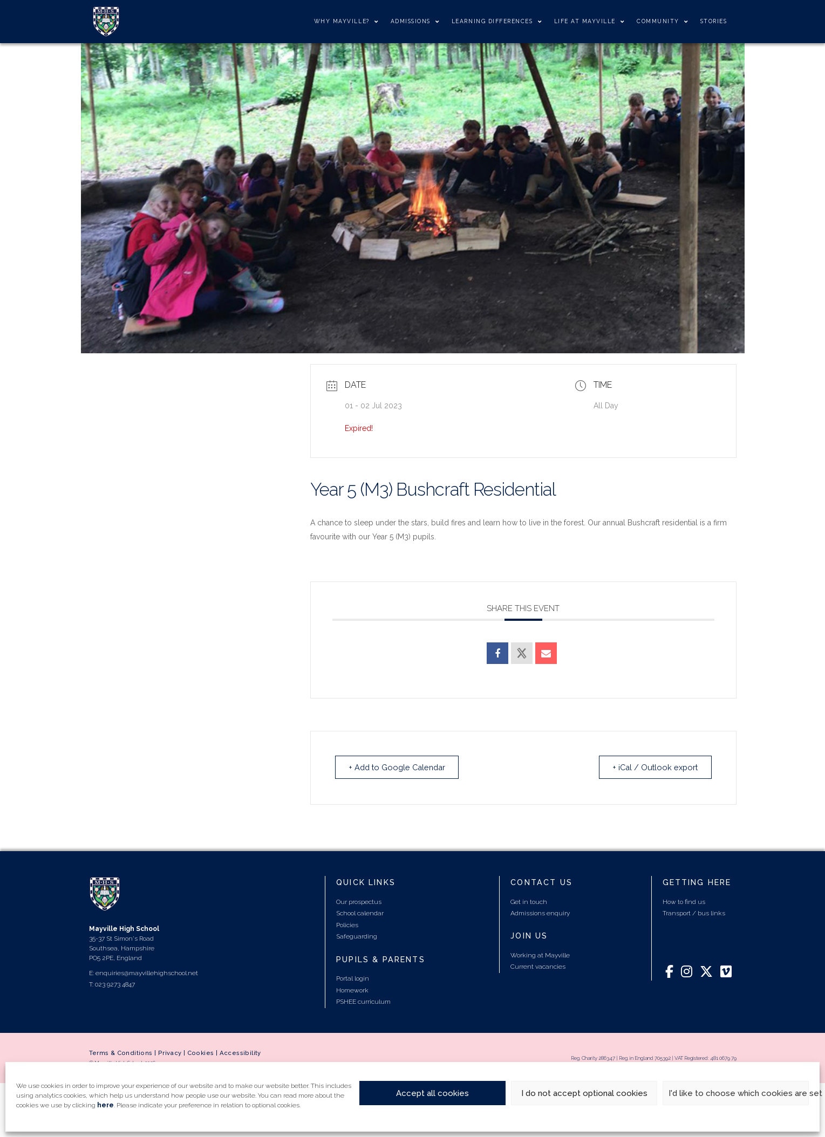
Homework (352, 990)
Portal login (352, 979)
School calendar (360, 913)
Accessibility (240, 1053)
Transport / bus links (694, 913)
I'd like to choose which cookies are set (739, 1093)
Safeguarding (356, 937)
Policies (347, 925)
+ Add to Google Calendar (401, 767)
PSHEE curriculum (363, 1002)
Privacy (170, 1053)
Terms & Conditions (121, 1053)
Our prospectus (358, 902)
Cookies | (203, 1053)
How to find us (684, 902)
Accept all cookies (432, 1093)
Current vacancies (537, 967)
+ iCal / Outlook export (652, 767)
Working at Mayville (540, 955)
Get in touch (528, 902)
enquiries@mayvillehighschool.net (147, 973)
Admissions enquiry (540, 913)
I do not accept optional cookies (584, 1093)
